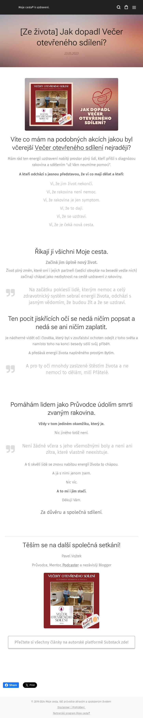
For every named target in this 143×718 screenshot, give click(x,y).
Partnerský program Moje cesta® (71, 713)
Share (11, 685)
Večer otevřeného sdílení (69, 147)
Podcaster (70, 565)
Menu (134, 7)
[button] (118, 7)
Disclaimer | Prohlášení (71, 707)
